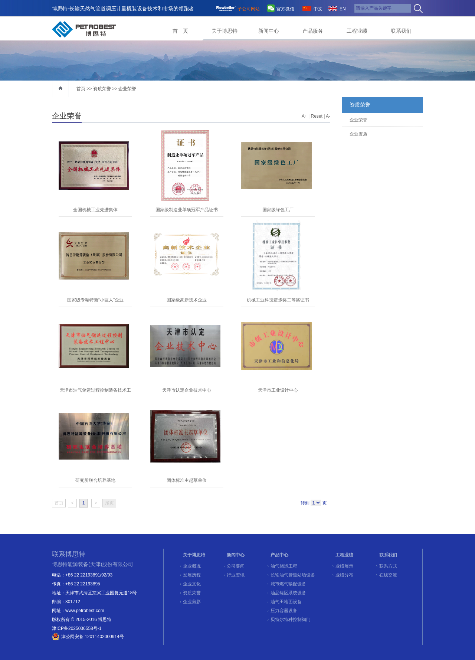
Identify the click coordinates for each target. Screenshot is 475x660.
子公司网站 (249, 9)
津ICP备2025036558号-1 (76, 628)
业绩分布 (344, 575)
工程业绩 (357, 31)
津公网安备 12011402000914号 (92, 636)
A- (328, 116)
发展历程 (192, 575)
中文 (318, 9)
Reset (316, 116)
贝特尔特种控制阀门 (291, 619)
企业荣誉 (127, 88)
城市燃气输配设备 (288, 584)
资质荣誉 (192, 592)
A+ (304, 116)
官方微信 (285, 9)
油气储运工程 (284, 566)
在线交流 (388, 575)
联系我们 (401, 31)
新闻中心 (268, 31)
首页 (80, 88)
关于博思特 (225, 31)
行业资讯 (236, 575)
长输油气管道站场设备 (293, 575)
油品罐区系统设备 (288, 592)
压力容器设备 (284, 610)
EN (343, 9)
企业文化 (192, 584)
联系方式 (388, 566)
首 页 (180, 31)
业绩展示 (344, 566)
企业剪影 (192, 601)
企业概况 (192, 566)
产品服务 (312, 31)
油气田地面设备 (286, 601)
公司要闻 (236, 566)
